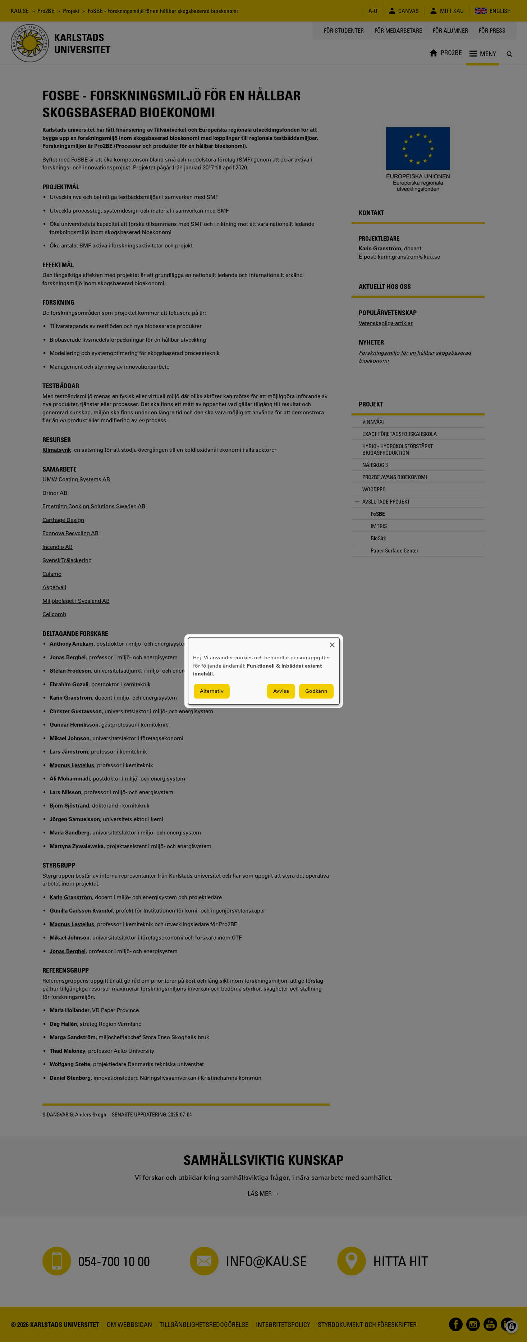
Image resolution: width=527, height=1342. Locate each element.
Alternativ (212, 691)
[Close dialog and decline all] (332, 642)
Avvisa (281, 691)
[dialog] (263, 671)
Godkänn (316, 691)
